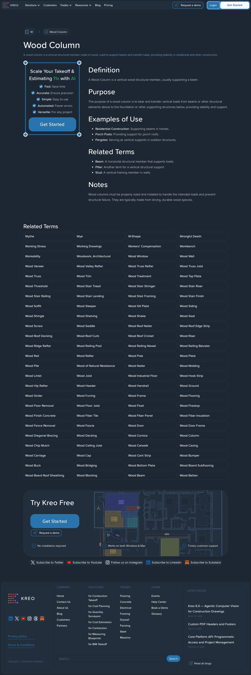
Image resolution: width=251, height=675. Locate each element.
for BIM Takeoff (97, 644)
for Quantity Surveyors (95, 614)
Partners (62, 626)
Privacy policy (17, 636)
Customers (50, 5)
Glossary (156, 614)
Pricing (108, 5)
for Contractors (97, 628)
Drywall (124, 620)
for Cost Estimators (99, 622)
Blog (98, 5)
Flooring (125, 596)
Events (155, 596)
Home (60, 596)
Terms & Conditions (21, 644)
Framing (125, 614)
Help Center (158, 602)
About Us (62, 608)
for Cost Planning (99, 606)
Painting (125, 626)
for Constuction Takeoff (97, 598)
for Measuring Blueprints (96, 636)
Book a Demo (159, 608)
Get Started (234, 5)
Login (213, 5)
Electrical (125, 608)
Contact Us (63, 602)
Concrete (125, 602)
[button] (32, 5)
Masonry (125, 637)
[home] (10, 5)
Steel (123, 632)
